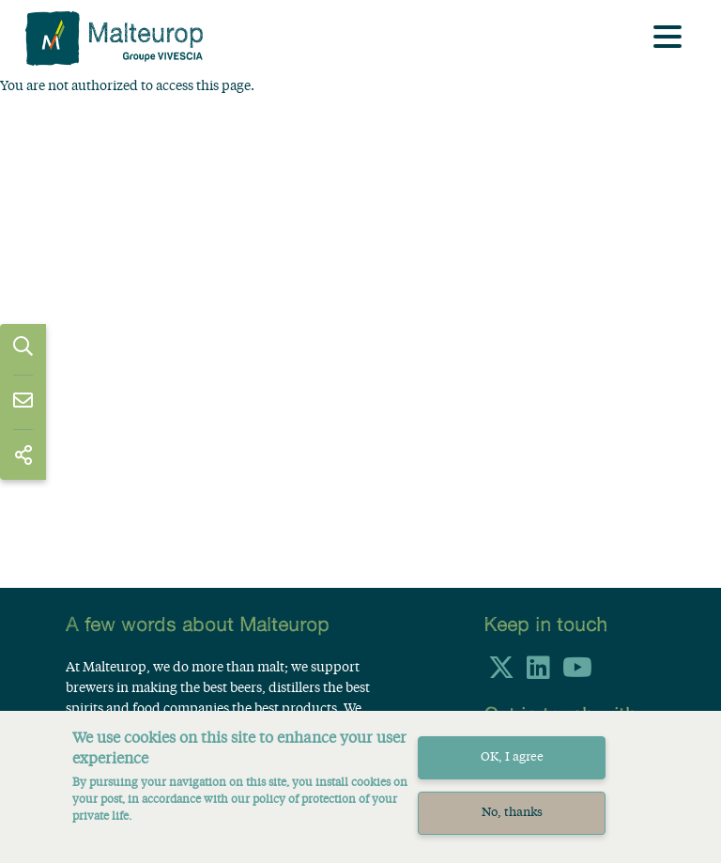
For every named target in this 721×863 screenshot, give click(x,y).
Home (73, 100)
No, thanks (512, 824)
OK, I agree (512, 769)
